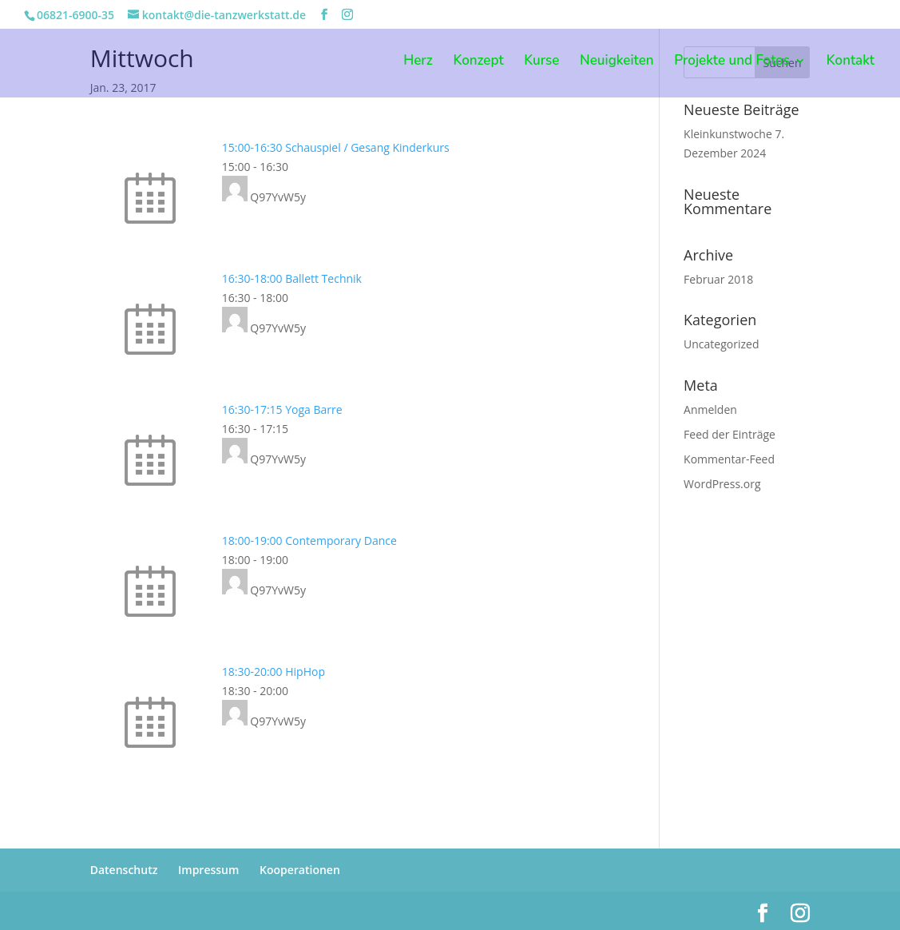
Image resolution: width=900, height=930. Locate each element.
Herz (418, 62)
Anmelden (710, 409)
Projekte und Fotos (732, 62)
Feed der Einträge (729, 434)
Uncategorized (721, 344)
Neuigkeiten (617, 62)
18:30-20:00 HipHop (273, 671)
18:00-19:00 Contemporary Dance (309, 540)
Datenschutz (124, 869)
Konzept (478, 62)
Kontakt (850, 62)
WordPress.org (722, 483)
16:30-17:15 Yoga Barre (282, 409)
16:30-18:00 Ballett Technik (292, 278)
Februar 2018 (718, 279)
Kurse (541, 62)
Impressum (208, 869)
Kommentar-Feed (729, 459)
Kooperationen (300, 869)
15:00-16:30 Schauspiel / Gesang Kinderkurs (336, 147)
